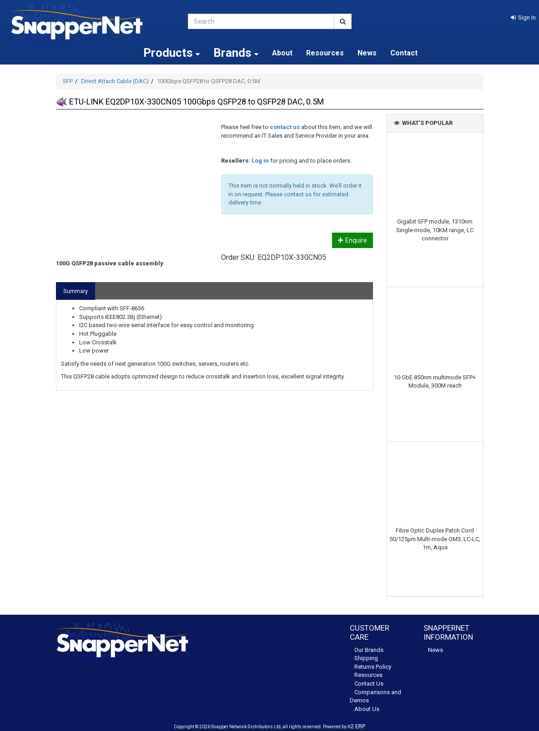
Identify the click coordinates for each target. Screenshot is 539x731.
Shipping (366, 658)
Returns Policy (372, 666)
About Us (366, 709)
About (282, 53)
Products (171, 53)
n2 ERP (356, 726)
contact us (285, 127)
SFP (68, 81)
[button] (523, 17)
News (367, 53)
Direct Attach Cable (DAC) (115, 81)
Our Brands (368, 649)
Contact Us (368, 683)
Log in (260, 160)
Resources (325, 53)
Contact (404, 53)
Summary (75, 291)
